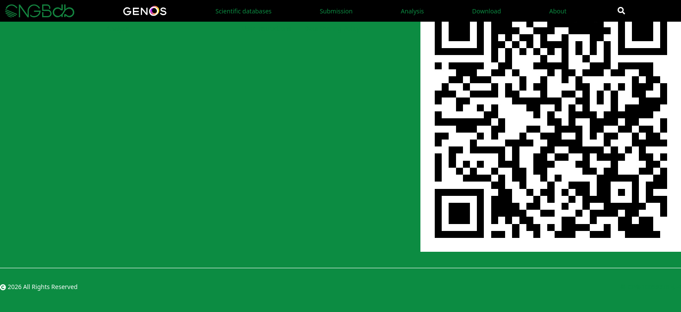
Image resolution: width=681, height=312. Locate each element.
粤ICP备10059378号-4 (650, 287)
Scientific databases (243, 11)
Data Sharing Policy (332, 28)
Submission (336, 11)
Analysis (412, 11)
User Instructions (266, 28)
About (557, 11)
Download (486, 11)
